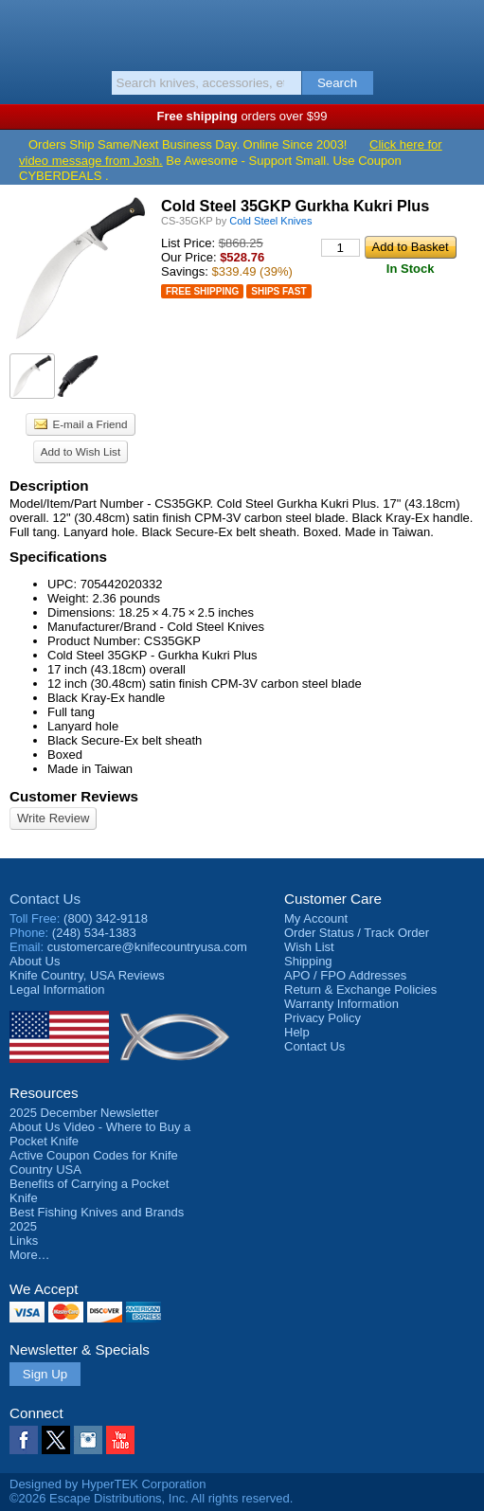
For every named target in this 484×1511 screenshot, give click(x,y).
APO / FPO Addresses (345, 975)
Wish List (309, 947)
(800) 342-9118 (105, 918)
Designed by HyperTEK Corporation (107, 1484)
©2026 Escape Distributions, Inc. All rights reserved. (151, 1498)
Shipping (308, 961)
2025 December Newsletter (84, 1113)
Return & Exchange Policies (360, 989)
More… (29, 1255)
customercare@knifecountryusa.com (147, 947)
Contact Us (45, 898)
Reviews (87, 975)
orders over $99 (242, 116)
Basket (460, 30)
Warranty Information (341, 1004)
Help (297, 1032)
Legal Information (56, 989)
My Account (316, 918)
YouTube (120, 1440)
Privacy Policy (322, 1018)
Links (23, 1240)
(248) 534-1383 (94, 933)
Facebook (23, 1440)
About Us (34, 961)
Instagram (88, 1440)
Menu (24, 30)
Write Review (53, 818)
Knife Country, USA (242, 32)
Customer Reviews (73, 796)
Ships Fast (278, 291)
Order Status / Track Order (356, 933)
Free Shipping (202, 291)
